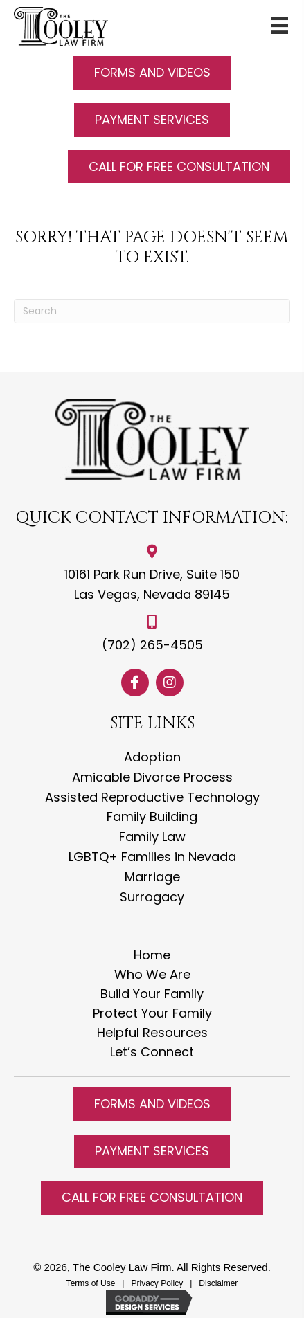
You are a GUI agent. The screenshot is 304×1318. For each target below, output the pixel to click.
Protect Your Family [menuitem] (152, 1013)
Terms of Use (91, 1283)
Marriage (152, 876)
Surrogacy (152, 896)
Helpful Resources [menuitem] (152, 1033)
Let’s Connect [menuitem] (152, 1052)
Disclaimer (218, 1283)
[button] (152, 73)
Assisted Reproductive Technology (152, 797)
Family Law (152, 836)
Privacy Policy (158, 1283)
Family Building (152, 816)
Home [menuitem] (152, 955)
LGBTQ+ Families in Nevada (152, 856)
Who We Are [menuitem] (152, 974)
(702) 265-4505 (152, 644)
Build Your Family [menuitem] (152, 994)
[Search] (152, 311)
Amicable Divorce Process (152, 777)
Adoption (152, 757)
